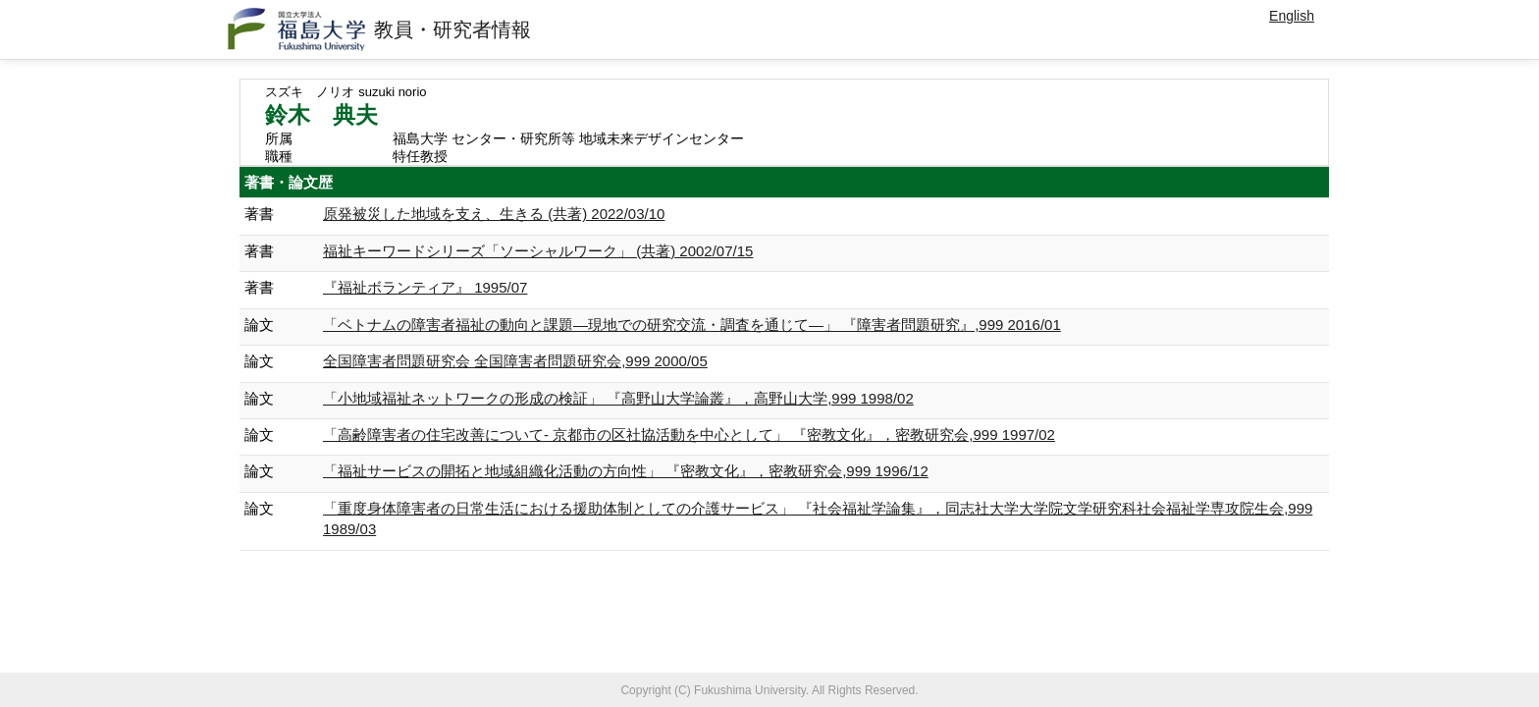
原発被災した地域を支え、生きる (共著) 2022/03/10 (493, 213)
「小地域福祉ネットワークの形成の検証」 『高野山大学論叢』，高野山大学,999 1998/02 (618, 398)
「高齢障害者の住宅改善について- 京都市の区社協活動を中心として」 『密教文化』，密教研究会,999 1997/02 (689, 434)
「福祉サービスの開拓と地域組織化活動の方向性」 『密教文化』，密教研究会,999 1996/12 (626, 470)
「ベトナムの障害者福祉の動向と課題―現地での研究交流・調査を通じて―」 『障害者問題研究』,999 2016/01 (692, 324)
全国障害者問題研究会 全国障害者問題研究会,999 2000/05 (515, 361)
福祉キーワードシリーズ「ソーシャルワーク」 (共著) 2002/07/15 (538, 251)
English (1291, 16)
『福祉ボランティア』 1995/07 (425, 287)
